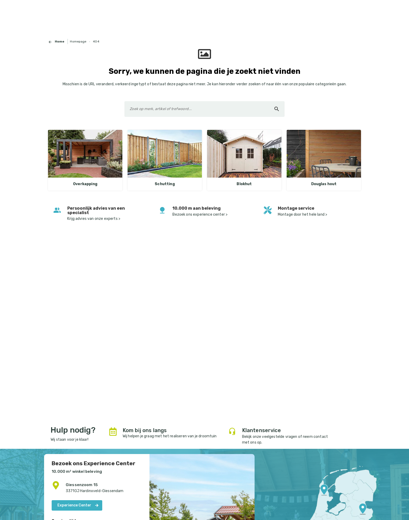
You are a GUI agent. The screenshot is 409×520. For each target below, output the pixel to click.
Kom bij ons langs (145, 430)
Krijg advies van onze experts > (94, 218)
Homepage (78, 41)
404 (96, 41)
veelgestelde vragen (279, 436)
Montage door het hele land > (303, 214)
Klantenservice (261, 430)
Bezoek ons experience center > (199, 214)
